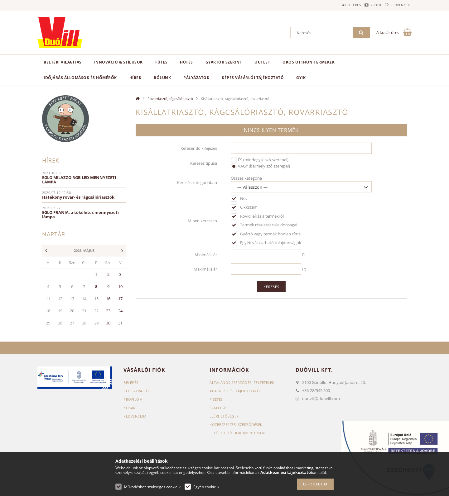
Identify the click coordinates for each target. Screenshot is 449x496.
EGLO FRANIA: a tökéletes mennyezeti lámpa (80, 214)
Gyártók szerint (223, 62)
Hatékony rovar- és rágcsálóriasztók (78, 197)
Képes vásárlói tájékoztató (253, 77)
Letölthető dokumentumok (237, 433)
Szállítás (219, 407)
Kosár (129, 407)
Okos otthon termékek (308, 62)
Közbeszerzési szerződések (236, 424)
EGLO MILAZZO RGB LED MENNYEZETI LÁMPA (79, 179)
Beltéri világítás (63, 62)
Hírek (135, 77)
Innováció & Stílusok (118, 62)
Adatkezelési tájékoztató (235, 391)
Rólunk (162, 77)
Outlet (262, 62)
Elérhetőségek (224, 416)
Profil (367, 5)
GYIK (301, 77)
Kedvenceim (134, 416)
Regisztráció (136, 391)
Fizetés (216, 399)
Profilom (132, 399)
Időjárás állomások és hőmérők (80, 77)
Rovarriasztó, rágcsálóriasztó (170, 98)
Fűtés (161, 62)
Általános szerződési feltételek (242, 382)
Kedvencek (397, 5)
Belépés (339, 5)
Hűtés (186, 62)
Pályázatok (196, 77)
